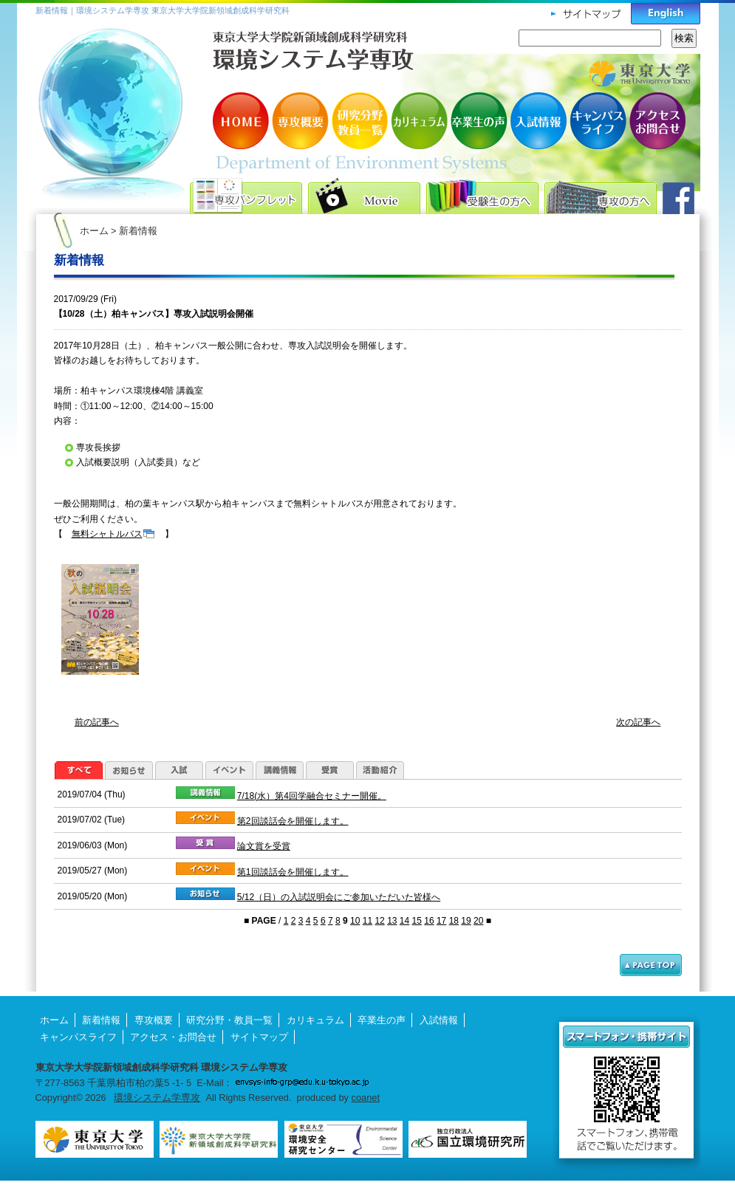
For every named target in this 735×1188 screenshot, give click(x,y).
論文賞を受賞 (263, 846)
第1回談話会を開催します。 (293, 872)
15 (417, 921)
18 (454, 921)
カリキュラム (419, 120)
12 (379, 921)
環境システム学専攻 (157, 1097)
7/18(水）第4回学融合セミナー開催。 (311, 796)
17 (441, 921)
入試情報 (537, 120)
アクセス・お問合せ (656, 120)
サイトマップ (259, 1037)
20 (478, 921)
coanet (366, 1097)
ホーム (94, 230)
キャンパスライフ (596, 120)
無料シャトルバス (107, 534)
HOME (242, 120)
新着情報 (101, 1020)
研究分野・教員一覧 (360, 120)
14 (404, 921)
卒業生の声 (478, 120)
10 (355, 921)
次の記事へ (638, 722)
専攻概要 (301, 120)
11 (367, 921)
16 (429, 921)
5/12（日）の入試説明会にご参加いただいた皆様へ (338, 897)
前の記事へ (97, 722)
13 (392, 921)
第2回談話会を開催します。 (293, 821)
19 (466, 921)
